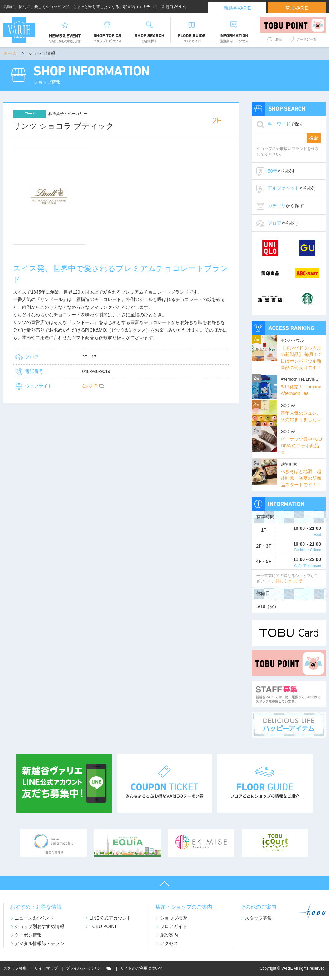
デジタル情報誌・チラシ (39, 943)
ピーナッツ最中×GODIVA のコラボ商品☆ (301, 446)
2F (217, 120)
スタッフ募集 (258, 918)
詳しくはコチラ (289, 581)
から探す (281, 171)
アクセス (169, 943)
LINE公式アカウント (110, 918)
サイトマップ (46, 968)
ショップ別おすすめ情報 (39, 926)
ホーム (10, 53)
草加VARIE (296, 8)
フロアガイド (173, 926)
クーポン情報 (28, 935)
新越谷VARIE (237, 8)
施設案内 (169, 935)
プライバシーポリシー (85, 968)
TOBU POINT (103, 926)
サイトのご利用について (141, 968)
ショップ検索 (173, 918)
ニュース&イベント (34, 918)
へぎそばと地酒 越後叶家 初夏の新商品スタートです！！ (301, 478)
